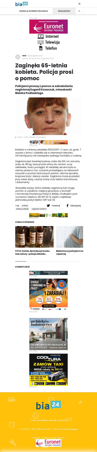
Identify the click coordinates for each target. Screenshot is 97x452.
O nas (33, 420)
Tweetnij (53, 205)
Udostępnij (74, 205)
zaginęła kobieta (39, 209)
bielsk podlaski (22, 209)
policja (25, 205)
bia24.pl (74, 429)
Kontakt (62, 420)
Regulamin (42, 420)
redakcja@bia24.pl (35, 56)
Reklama (53, 420)
